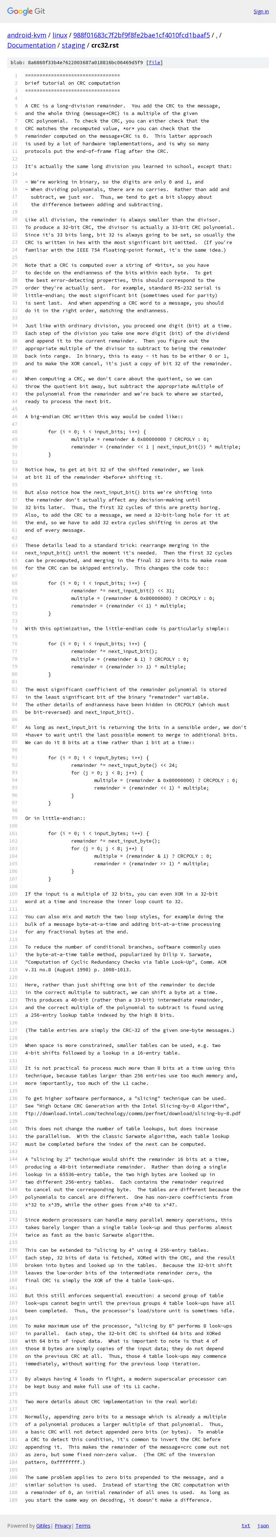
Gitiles (43, 1525)
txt (246, 1525)
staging (73, 45)
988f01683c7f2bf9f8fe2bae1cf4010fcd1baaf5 (141, 35)
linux (59, 35)
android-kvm (26, 35)
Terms (83, 1525)
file (154, 62)
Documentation (31, 45)
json (263, 1525)
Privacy (63, 1525)
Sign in (261, 11)
